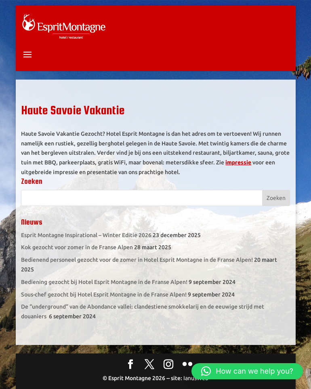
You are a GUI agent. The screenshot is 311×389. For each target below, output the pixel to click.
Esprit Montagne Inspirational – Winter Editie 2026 (86, 235)
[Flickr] (187, 365)
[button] (247, 371)
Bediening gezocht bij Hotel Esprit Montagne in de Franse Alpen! (104, 282)
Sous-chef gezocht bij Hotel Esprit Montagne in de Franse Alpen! (104, 294)
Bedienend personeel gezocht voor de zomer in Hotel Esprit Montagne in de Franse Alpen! (137, 260)
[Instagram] (168, 365)
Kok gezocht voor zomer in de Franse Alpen (77, 247)
